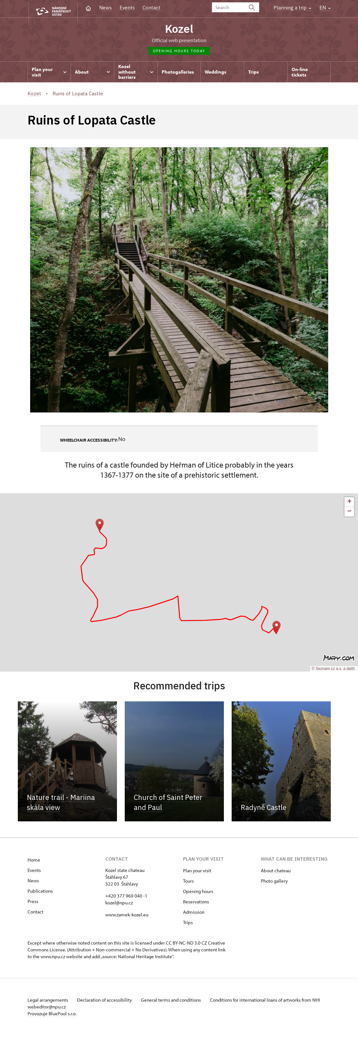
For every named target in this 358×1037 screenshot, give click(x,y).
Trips (188, 924)
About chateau (276, 872)
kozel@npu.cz (119, 904)
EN (325, 8)
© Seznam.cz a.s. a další (333, 671)
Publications (40, 893)
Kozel (179, 29)
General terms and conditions (175, 1002)
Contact (151, 8)
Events (127, 8)
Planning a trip (292, 8)
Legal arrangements (48, 1002)
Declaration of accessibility (107, 1002)
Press (33, 903)
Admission (193, 914)
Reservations (196, 903)
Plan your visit (197, 872)
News (105, 8)
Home (34, 862)
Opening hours (198, 893)
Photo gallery (274, 883)
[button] (276, 629)
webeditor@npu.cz (66, 1009)
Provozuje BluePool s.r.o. (52, 1015)
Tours (188, 883)
